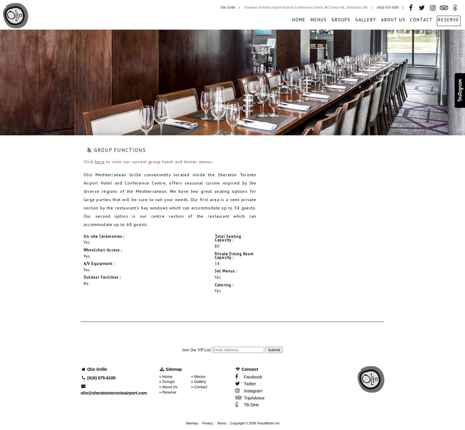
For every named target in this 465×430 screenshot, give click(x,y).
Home (299, 20)
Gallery (365, 20)
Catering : (224, 285)
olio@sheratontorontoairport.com (114, 389)
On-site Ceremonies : (104, 237)
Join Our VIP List (196, 349)
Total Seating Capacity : (228, 239)
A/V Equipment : (99, 264)
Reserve (448, 20)
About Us (393, 20)
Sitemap (192, 423)
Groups (341, 20)
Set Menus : (226, 271)
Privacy (207, 423)
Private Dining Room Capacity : (234, 256)
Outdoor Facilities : (102, 277)
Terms (221, 423)
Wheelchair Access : (103, 250)
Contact (421, 20)
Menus (318, 20)
